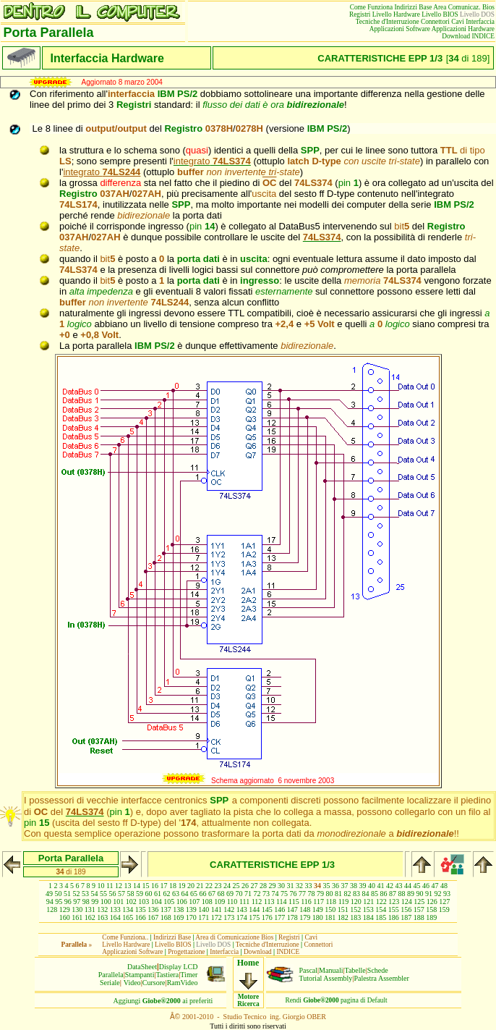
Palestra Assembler (381, 978)
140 (203, 909)
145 (267, 909)
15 (146, 886)
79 (320, 894)
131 (90, 909)
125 (419, 902)
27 (254, 886)
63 (175, 894)
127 (444, 902)
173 (228, 917)
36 (335, 886)
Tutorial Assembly (326, 978)
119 (343, 902)
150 (330, 909)
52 (76, 894)
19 (182, 886)
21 (200, 886)
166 (140, 917)
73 (266, 894)
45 (417, 886)
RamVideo (182, 983)
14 (136, 886)
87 (392, 894)
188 (419, 917)
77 (302, 894)
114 (281, 902)
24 (227, 886)
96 (68, 902)
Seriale (110, 983)
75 (284, 894)
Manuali (331, 970)
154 (380, 909)
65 (193, 894)
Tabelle (355, 970)
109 (219, 902)
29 (272, 886)
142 (228, 909)
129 (64, 909)
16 (154, 886)
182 (343, 917)
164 (115, 917)
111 (244, 902)
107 (194, 902)
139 (191, 909)
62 (167, 894)
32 (299, 886)
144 (254, 909)
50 (58, 894)
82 (347, 894)
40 (371, 886)
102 (131, 902)
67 (211, 894)
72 (257, 894)
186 (393, 917)
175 (254, 917)
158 (431, 909)
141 (216, 909)
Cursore (154, 983)
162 (90, 917)
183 (355, 917)
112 (257, 902)
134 (127, 909)
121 (368, 902)
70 (239, 894)
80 (329, 894)
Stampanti (140, 975)
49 (49, 894)
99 (94, 902)
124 (406, 902)
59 (139, 894)
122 (381, 902)
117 (318, 902)
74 (275, 894)
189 (431, 917)
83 (356, 894)
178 (292, 917)
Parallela (111, 975)
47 (435, 886)
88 (402, 894)
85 (374, 894)
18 (172, 886)
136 (152, 909)
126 (432, 902)
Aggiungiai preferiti (163, 1001)
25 (236, 886)
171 (203, 917)
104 (156, 902)
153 (368, 909)
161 (77, 917)
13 (128, 886)
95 (58, 902)
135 (140, 909)
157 (419, 909)
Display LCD (178, 967)
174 (241, 917)
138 (178, 909)
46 (425, 886)
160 (64, 917)
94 (50, 902)
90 (420, 894)
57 (121, 894)
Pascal (308, 970)
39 (363, 886)
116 (306, 902)
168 (166, 917)
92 (438, 894)
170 (191, 917)
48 (444, 886)
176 (267, 917)
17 (164, 886)
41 (381, 886)
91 (428, 894)
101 (118, 902)
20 (190, 886)
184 (368, 917)
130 (77, 909)
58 (130, 894)
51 (67, 894)
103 (143, 902)
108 (207, 902)
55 (103, 894)
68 (221, 894)
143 (241, 909)
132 (102, 909)
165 (127, 917)
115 (293, 902)
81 (338, 894)
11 (110, 886)
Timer (188, 975)
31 (290, 886)
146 (279, 909)
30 (281, 886)
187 (406, 917)
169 (178, 917)
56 (112, 894)
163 (102, 917)
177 (279, 917)
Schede (377, 970)
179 (304, 917)
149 (317, 909)
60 (149, 894)
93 (446, 894)
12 (118, 886)
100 (106, 902)
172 (216, 917)
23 (218, 886)
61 (157, 894)
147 (292, 909)
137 (166, 909)
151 (343, 909)
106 (181, 902)
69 (230, 894)
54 (94, 894)
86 (384, 894)
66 (203, 894)
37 (345, 886)
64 (185, 894)
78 (311, 894)
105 (168, 902)
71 (248, 894)
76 (293, 894)
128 (51, 909)
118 (330, 902)
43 (399, 886)
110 (232, 902)
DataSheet (142, 967)
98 (86, 902)
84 (365, 894)
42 (389, 886)
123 (393, 902)
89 (410, 894)
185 (380, 917)
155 (393, 909)
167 (152, 917)
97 (76, 902)
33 (308, 886)
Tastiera (167, 975)
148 (304, 909)
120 (356, 902)
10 (100, 886)
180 (317, 917)
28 (263, 886)
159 (444, 909)
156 (406, 909)
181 (330, 917)
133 (115, 909)
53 (85, 894)
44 (407, 886)
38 (353, 886)
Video (132, 983)
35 (326, 886)
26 (245, 886)
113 (269, 902)
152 (355, 909)
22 (209, 886)
